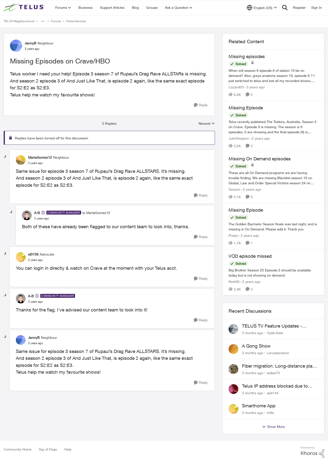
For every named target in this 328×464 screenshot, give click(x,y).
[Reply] (201, 105)
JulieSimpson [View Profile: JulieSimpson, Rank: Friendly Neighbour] (239, 138)
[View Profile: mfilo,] (233, 409)
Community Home (17, 449)
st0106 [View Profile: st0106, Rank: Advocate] (33, 254)
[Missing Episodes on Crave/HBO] (35, 163)
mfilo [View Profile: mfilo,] (270, 413)
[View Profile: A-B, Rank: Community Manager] (27, 215)
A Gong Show (256, 346)
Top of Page (48, 449)
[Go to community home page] (25, 7)
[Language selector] (262, 7)
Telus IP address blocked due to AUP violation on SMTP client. (275, 386)
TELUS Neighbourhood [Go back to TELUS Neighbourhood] (19, 21)
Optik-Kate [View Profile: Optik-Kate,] (275, 333)
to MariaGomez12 (96, 213)
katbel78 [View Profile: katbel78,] (273, 373)
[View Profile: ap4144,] (233, 389)
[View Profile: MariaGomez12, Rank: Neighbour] (21, 160)
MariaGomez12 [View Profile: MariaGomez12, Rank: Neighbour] (40, 157)
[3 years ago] (255, 87)
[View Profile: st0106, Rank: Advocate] (21, 257)
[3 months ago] (252, 332)
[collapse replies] (5, 157)
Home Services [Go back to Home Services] (76, 21)
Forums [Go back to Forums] (56, 21)
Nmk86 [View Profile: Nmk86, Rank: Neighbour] (234, 281)
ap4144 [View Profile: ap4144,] (273, 393)
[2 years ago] (260, 138)
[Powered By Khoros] (312, 452)
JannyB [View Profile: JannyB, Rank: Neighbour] (30, 43)
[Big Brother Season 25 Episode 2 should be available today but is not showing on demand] (273, 272)
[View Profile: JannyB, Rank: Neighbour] (16, 46)
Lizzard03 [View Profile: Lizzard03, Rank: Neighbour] (236, 87)
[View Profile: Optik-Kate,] (233, 329)
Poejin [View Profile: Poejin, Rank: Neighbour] (233, 235)
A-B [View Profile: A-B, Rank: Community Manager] (37, 213)
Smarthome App (258, 405)
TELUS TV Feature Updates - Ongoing (272, 326)
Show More (273, 426)
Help (67, 449)
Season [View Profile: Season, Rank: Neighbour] (234, 189)
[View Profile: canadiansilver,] (233, 349)
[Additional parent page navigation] (43, 21)
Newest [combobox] (207, 123)
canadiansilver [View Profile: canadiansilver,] (278, 353)
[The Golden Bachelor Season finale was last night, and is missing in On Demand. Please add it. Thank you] (273, 226)
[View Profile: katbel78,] (233, 369)
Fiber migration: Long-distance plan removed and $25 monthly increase (278, 366)
